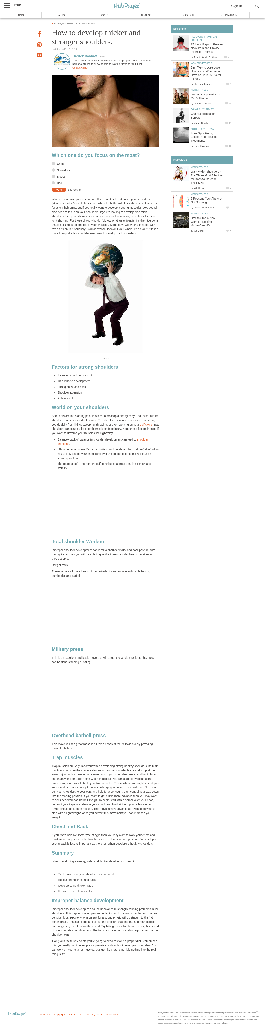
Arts (21, 15)
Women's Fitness (201, 63)
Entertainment (228, 15)
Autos (62, 15)
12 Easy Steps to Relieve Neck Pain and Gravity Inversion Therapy (207, 48)
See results (74, 189)
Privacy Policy (94, 1014)
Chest (60, 163)
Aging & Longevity (202, 109)
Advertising (112, 1014)
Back (60, 183)
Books (104, 15)
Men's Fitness (199, 90)
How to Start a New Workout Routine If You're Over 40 (203, 222)
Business (146, 15)
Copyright (59, 1014)
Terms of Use (76, 1014)
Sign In (236, 6)
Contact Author (80, 67)
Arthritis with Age (202, 129)
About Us (45, 1014)
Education (187, 15)
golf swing (146, 424)
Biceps (61, 176)
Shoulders (63, 170)
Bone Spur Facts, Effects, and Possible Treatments (204, 137)
